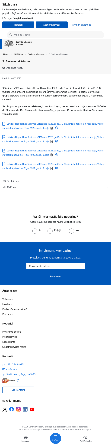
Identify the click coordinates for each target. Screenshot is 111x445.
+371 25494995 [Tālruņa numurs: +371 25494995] (15, 364)
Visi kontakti (18, 389)
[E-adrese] (8, 380)
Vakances (7, 299)
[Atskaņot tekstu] (14, 68)
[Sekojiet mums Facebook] (11, 409)
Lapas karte (8, 341)
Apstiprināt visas (51, 24)
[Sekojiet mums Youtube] (32, 409)
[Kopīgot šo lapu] (55, 187)
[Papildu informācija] (56, 127)
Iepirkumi (7, 304)
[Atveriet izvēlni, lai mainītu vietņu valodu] (25, 439)
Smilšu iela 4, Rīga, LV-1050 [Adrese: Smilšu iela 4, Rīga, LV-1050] (20, 374)
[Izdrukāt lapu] (55, 181)
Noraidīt (18, 24)
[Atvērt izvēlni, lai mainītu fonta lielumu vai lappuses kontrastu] (85, 439)
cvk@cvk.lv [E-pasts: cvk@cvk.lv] (11, 369)
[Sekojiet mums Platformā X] (4, 409)
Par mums (7, 314)
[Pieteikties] (55, 276)
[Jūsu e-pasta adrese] (55, 266)
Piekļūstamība (9, 336)
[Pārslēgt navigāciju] (55, 438)
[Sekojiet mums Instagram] (18, 409)
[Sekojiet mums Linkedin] (25, 409)
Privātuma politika (11, 331)
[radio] (36, 230)
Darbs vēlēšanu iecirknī (14, 309)
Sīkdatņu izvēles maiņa (14, 346)
